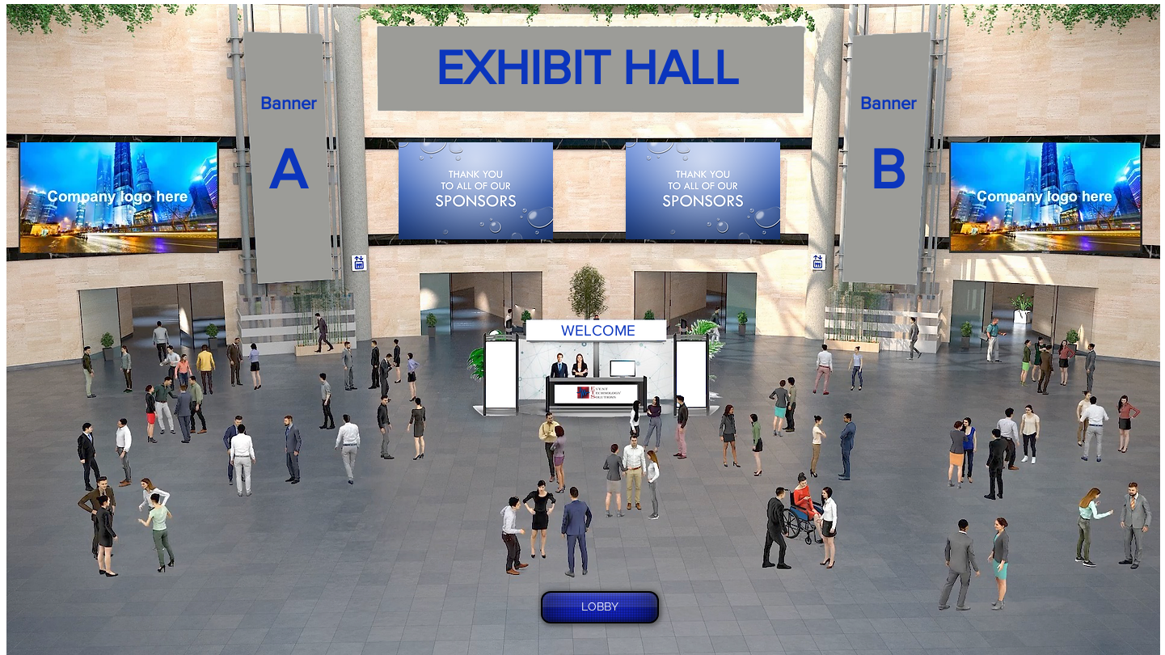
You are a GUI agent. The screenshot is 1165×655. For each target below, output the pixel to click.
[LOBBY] (600, 607)
